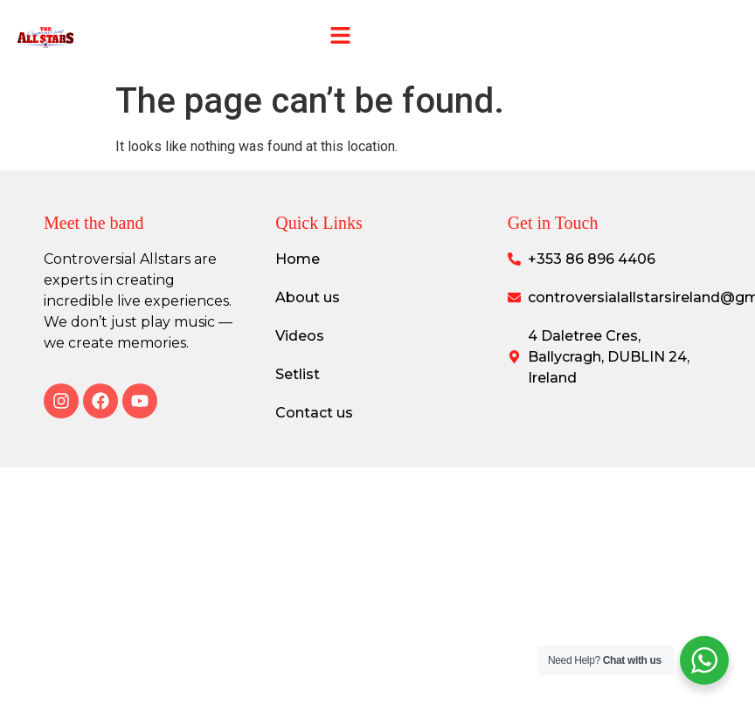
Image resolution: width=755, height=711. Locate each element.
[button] (340, 36)
